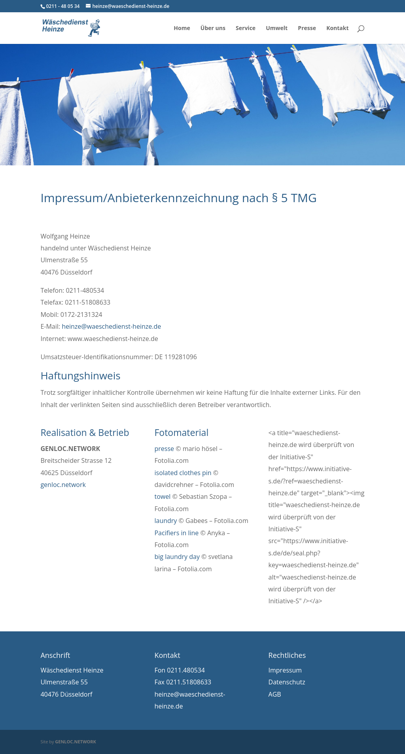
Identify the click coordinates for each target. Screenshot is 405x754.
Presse (307, 28)
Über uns (213, 28)
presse (164, 448)
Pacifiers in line (176, 533)
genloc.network (62, 484)
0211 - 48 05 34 (62, 6)
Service (245, 28)
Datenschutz (287, 682)
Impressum (285, 670)
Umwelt (277, 28)
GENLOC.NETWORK (75, 742)
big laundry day (176, 556)
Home (182, 28)
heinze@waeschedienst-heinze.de (111, 326)
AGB (275, 694)
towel (162, 496)
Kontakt (337, 28)
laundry (165, 520)
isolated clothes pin (182, 472)
